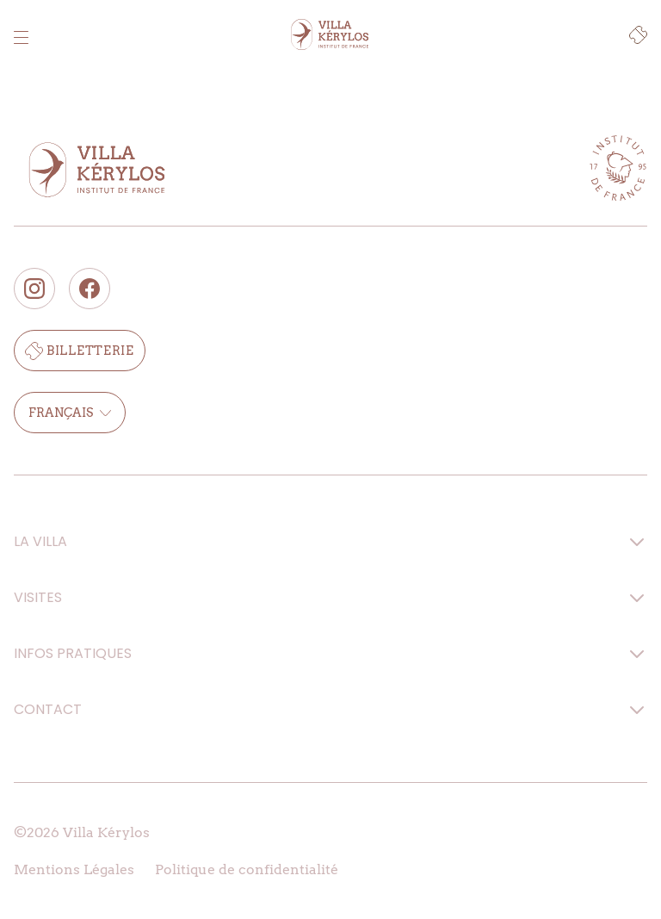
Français (69, 412)
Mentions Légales (74, 869)
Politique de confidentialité (246, 869)
